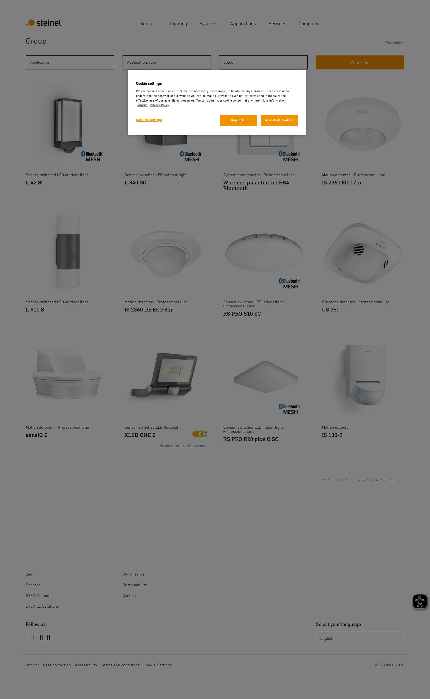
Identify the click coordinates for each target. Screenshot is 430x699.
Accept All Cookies (279, 120)
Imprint (142, 105)
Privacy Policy (159, 105)
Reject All (238, 120)
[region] (217, 103)
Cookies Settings (149, 120)
